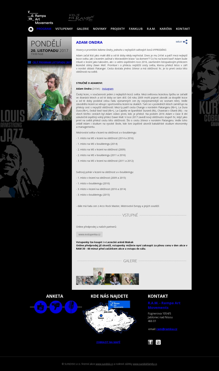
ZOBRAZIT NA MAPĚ (109, 322)
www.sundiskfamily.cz (145, 364)
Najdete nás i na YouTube (158, 343)
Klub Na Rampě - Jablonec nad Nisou (30, 27)
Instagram (107, 88)
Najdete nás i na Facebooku (150, 343)
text (71, 307)
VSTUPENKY (64, 29)
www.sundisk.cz (104, 364)
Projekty (118, 29)
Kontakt (183, 29)
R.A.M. (151, 29)
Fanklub (136, 29)
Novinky (99, 29)
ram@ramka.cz (166, 329)
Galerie (83, 29)
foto (40, 307)
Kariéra (166, 29)
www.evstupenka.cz (89, 234)
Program (44, 29)
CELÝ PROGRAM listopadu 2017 (52, 62)
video (55, 307)
